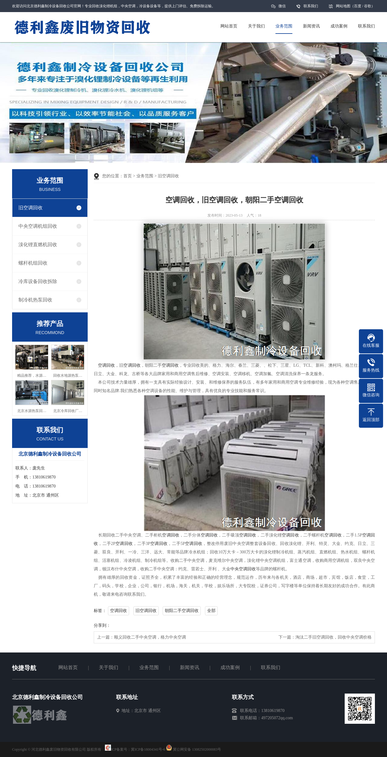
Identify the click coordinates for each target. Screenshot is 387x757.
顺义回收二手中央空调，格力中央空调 (150, 637)
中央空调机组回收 (37, 226)
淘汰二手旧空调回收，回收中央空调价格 (333, 637)
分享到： (102, 625)
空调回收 (106, 365)
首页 (127, 176)
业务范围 (144, 176)
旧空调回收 (30, 207)
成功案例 (230, 667)
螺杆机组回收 (32, 263)
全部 (211, 610)
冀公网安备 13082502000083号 (197, 749)
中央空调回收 (243, 569)
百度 (357, 6)
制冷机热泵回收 (35, 299)
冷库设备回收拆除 (37, 281)
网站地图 (343, 6)
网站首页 (68, 667)
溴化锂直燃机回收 (37, 244)
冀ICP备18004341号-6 (148, 749)
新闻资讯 (189, 667)
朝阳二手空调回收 (182, 610)
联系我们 (311, 6)
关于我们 (108, 667)
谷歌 (367, 6)
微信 (282, 8)
